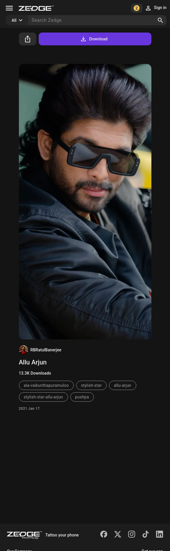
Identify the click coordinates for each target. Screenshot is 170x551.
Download (94, 38)
